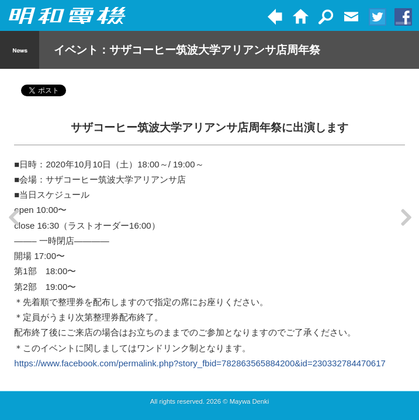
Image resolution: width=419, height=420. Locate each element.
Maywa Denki (249, 401)
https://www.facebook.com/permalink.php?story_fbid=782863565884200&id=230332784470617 (199, 363)
